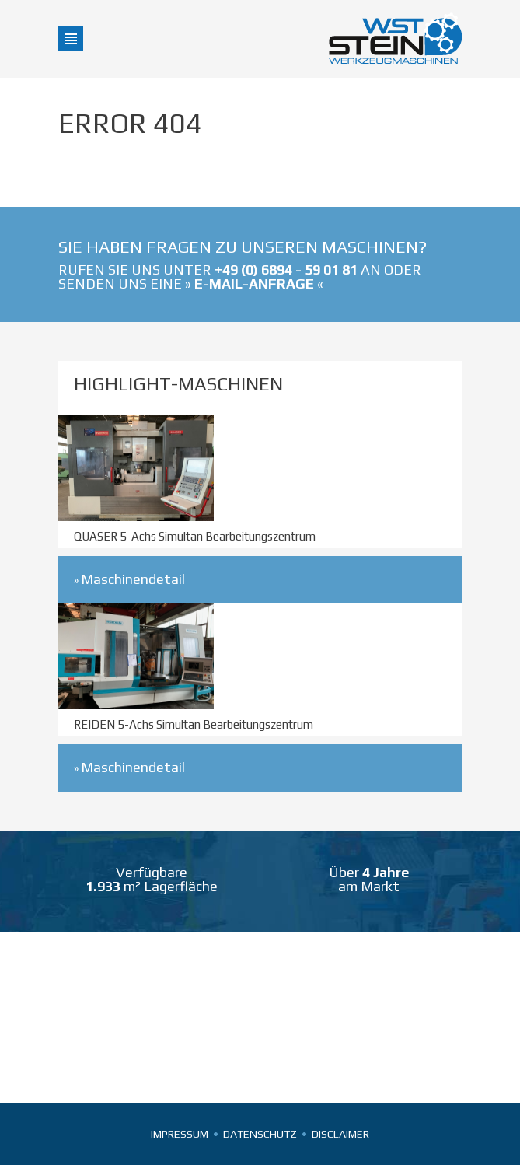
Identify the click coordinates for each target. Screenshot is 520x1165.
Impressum (179, 1134)
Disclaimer (340, 1134)
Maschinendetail (133, 579)
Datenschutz (260, 1134)
